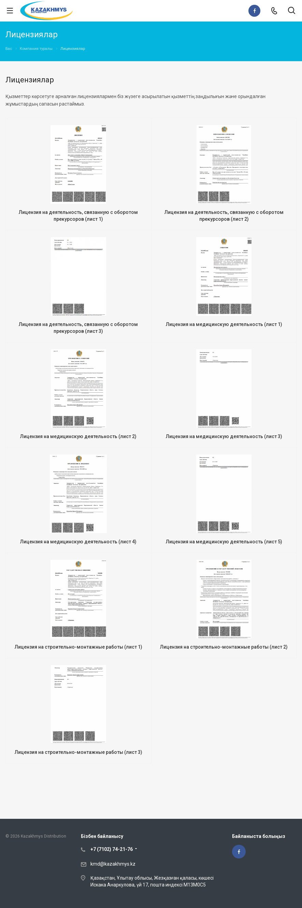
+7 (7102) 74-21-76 (111, 849)
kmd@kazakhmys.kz (112, 864)
